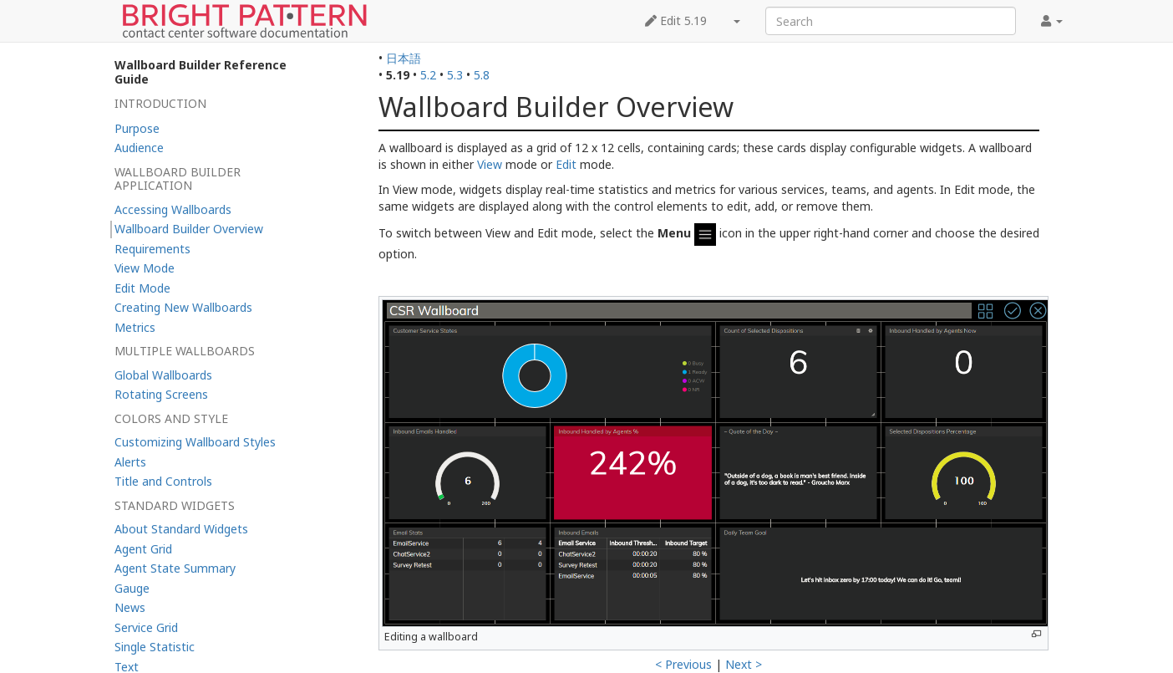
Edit (566, 164)
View (489, 164)
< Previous (683, 664)
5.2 (428, 75)
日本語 (403, 58)
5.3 (455, 75)
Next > (743, 664)
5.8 (482, 75)
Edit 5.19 (676, 20)
